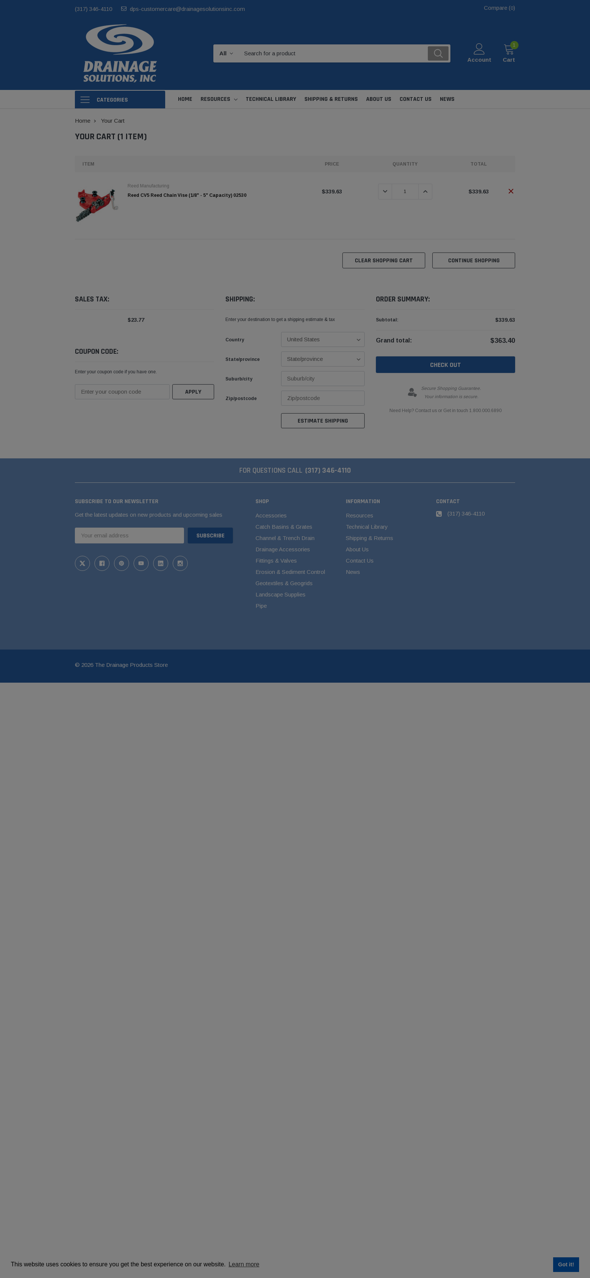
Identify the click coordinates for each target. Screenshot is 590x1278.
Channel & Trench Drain (285, 538)
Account (479, 59)
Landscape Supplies (280, 594)
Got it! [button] (566, 1264)
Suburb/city (238, 379)
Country (234, 339)
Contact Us (360, 560)
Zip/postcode (241, 398)
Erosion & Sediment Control (290, 572)
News (353, 572)
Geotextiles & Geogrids (284, 583)
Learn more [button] (243, 1264)
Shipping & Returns (369, 538)
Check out (445, 365)
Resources (215, 99)
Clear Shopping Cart (384, 261)
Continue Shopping (474, 261)
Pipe (261, 605)
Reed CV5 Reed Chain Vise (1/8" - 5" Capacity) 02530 (187, 195)
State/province (242, 359)
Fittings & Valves (276, 560)
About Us (357, 549)
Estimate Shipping (323, 421)
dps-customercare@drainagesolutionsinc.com (187, 9)
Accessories (271, 515)
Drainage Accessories (282, 549)
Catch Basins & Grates (283, 526)
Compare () (499, 8)
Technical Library (367, 526)
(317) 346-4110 (93, 9)
